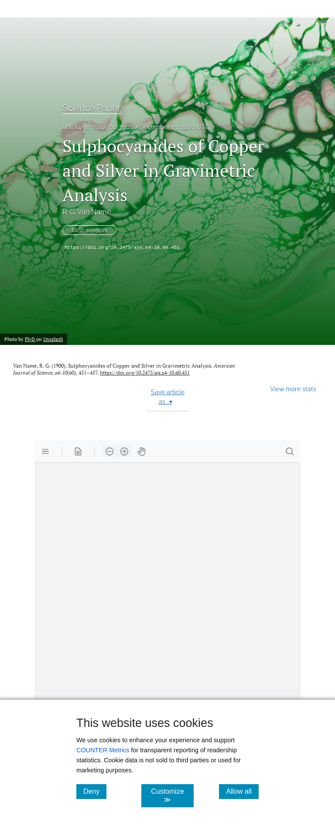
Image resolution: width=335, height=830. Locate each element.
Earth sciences (89, 230)
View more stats (293, 389)
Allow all (242, 791)
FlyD (30, 339)
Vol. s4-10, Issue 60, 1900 (98, 127)
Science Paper (91, 108)
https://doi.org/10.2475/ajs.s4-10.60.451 (122, 247)
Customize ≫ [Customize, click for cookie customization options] (172, 795)
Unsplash (53, 339)
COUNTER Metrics (103, 750)
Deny (94, 791)
